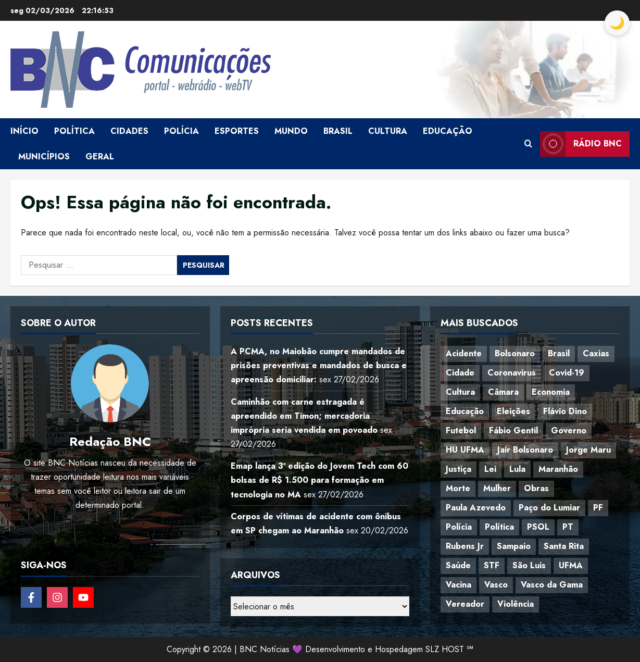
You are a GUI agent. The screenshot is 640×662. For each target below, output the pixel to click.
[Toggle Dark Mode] (617, 22)
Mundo (291, 131)
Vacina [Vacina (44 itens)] (458, 585)
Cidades (129, 131)
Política (74, 131)
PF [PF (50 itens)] (598, 508)
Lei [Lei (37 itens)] (490, 469)
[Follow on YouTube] (83, 597)
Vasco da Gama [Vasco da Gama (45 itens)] (552, 585)
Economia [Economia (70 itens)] (551, 392)
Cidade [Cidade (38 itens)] (460, 373)
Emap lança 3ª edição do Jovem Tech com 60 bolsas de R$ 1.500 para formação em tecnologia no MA (319, 480)
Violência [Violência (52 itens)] (515, 604)
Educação (447, 131)
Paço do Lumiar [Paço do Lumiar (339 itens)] (549, 508)
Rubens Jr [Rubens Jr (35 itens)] (465, 546)
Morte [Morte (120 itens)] (458, 488)
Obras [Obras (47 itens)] (536, 488)
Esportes (237, 131)
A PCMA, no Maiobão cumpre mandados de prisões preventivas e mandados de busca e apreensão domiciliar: (319, 365)
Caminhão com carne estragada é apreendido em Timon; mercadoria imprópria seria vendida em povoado (304, 416)
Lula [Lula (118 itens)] (517, 469)
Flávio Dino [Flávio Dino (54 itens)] (565, 411)
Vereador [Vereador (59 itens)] (465, 604)
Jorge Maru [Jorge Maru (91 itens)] (588, 450)
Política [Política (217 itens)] (499, 527)
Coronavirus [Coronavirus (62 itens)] (511, 373)
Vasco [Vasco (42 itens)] (496, 585)
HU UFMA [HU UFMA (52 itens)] (465, 450)
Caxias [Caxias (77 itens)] (596, 353)
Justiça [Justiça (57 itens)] (458, 469)
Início (24, 131)
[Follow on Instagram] (57, 597)
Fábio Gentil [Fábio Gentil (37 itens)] (513, 430)
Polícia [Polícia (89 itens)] (459, 527)
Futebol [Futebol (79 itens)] (461, 430)
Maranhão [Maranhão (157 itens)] (558, 469)
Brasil (338, 131)
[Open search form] (528, 143)
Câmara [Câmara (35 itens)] (503, 392)
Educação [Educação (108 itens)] (465, 411)
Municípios (44, 157)
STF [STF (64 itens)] (491, 565)
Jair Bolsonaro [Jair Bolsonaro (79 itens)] (525, 450)
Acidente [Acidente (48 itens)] (464, 353)
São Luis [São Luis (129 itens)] (529, 565)
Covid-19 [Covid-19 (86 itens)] (566, 373)
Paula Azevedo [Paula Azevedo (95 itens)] (476, 508)
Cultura (387, 131)
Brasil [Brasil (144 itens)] (559, 353)
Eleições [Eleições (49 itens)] (513, 411)
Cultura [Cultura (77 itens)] (460, 392)
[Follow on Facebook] (31, 597)
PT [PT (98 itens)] (567, 527)
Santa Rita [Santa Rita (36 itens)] (564, 546)
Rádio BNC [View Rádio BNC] (581, 144)
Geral (99, 157)
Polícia (181, 131)
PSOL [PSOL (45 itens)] (538, 527)
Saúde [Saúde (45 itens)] (458, 565)
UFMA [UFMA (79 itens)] (571, 565)
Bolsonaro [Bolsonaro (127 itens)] (515, 353)
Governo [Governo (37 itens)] (568, 430)
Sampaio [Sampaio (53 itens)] (514, 546)
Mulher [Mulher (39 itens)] (497, 488)
